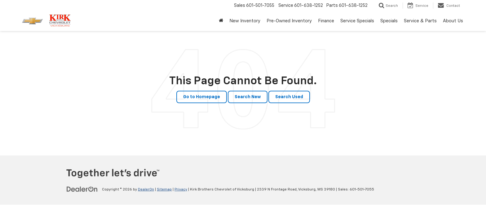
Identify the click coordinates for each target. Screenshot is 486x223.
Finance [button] (326, 21)
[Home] (221, 21)
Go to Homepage (201, 97)
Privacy (181, 189)
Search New (248, 97)
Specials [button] (389, 21)
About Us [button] (453, 21)
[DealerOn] (82, 189)
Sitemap (164, 189)
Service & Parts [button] (420, 21)
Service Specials (357, 21)
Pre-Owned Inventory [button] (289, 21)
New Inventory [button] (244, 21)
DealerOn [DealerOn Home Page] (146, 189)
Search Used (289, 97)
